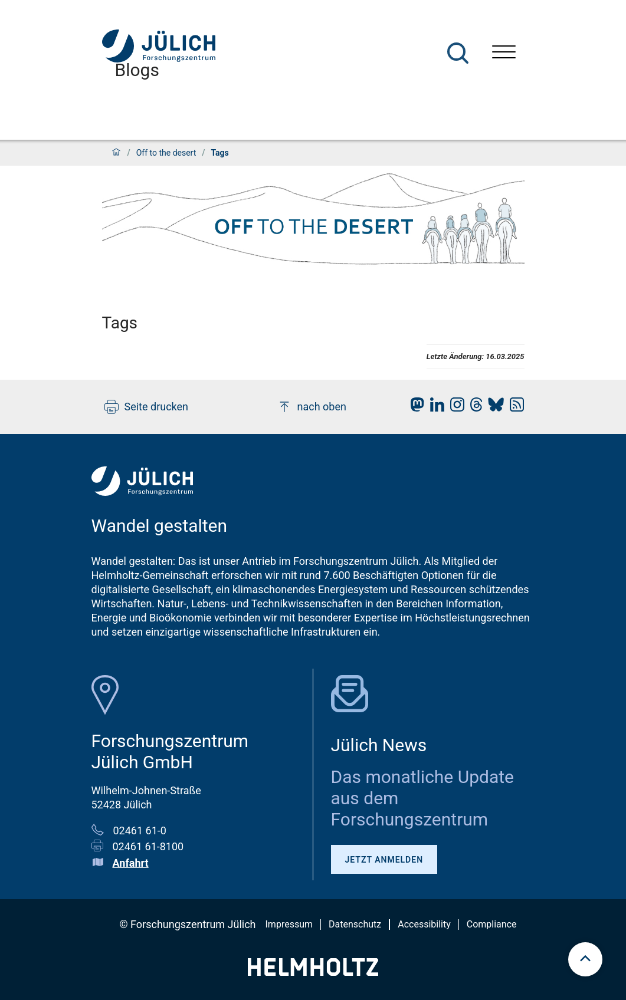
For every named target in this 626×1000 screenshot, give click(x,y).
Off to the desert (166, 153)
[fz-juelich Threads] (473, 408)
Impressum (289, 924)
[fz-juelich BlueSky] (493, 408)
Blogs (137, 70)
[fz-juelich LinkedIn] (434, 408)
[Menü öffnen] (504, 53)
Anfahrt (131, 863)
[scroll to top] (585, 959)
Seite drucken (146, 407)
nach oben (311, 407)
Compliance (492, 924)
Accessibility (424, 924)
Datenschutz (355, 924)
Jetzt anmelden (384, 859)
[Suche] (457, 53)
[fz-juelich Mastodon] (414, 408)
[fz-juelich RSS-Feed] (514, 408)
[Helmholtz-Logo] (313, 972)
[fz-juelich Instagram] (454, 408)
